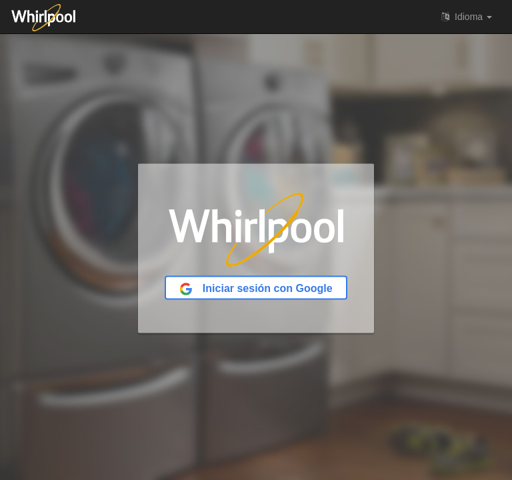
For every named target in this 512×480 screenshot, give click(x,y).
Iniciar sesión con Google (255, 288)
